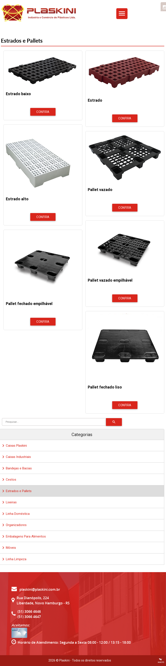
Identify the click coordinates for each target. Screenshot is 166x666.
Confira (42, 112)
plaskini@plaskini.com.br (35, 589)
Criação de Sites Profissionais (161, 660)
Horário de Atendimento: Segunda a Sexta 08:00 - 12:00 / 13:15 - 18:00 (74, 642)
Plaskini (64, 660)
